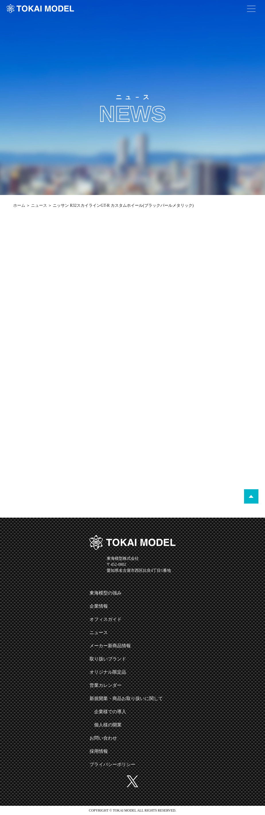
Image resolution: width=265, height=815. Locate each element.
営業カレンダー (105, 685)
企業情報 (98, 606)
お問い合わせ (103, 738)
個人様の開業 (108, 724)
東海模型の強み (105, 592)
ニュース (39, 205)
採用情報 (98, 751)
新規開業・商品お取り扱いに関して (126, 698)
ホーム (19, 205)
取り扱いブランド (107, 658)
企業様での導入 (110, 711)
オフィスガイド (105, 619)
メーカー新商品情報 (110, 645)
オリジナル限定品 (107, 672)
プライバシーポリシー (112, 764)
